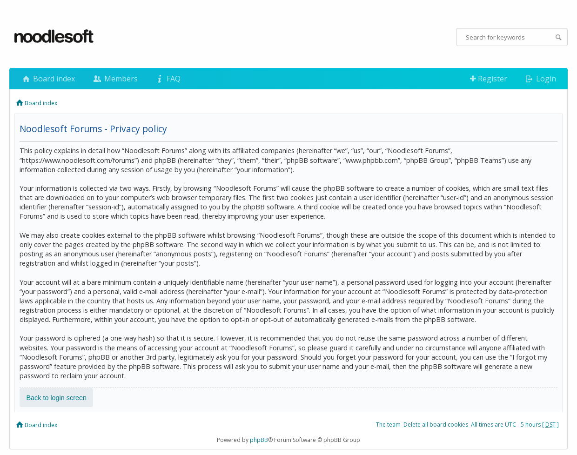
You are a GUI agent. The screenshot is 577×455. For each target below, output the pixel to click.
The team (388, 424)
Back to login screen (56, 397)
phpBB (259, 440)
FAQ (167, 79)
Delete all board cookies (435, 424)
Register (488, 79)
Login (540, 79)
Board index (48, 79)
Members (114, 79)
